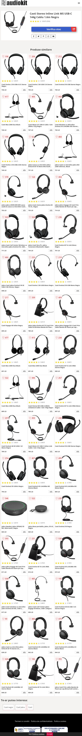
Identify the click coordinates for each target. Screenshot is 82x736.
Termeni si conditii (22, 721)
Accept (49, 734)
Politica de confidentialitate (42, 721)
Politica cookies (60, 721)
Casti (30, 707)
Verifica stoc (61, 29)
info (24, 90)
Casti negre (8, 707)
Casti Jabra (20, 707)
